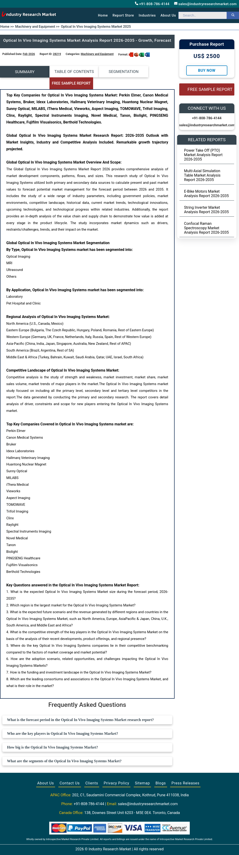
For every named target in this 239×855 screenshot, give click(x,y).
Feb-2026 (29, 54)
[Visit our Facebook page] (110, 846)
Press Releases (185, 771)
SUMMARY (22, 71)
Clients (91, 771)
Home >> (7, 26)
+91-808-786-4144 (152, 4)
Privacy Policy (116, 771)
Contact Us (70, 771)
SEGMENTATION (109, 71)
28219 (57, 54)
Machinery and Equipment (97, 54)
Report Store (123, 15)
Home (103, 15)
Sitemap (142, 771)
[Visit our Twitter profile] (119, 846)
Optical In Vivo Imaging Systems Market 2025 (96, 26)
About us (168, 15)
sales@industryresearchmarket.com (205, 4)
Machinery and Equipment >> (37, 26)
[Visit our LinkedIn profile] (128, 846)
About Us (45, 771)
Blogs (160, 771)
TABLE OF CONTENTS (65, 71)
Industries (147, 15)
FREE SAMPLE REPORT (152, 72)
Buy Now (206, 70)
